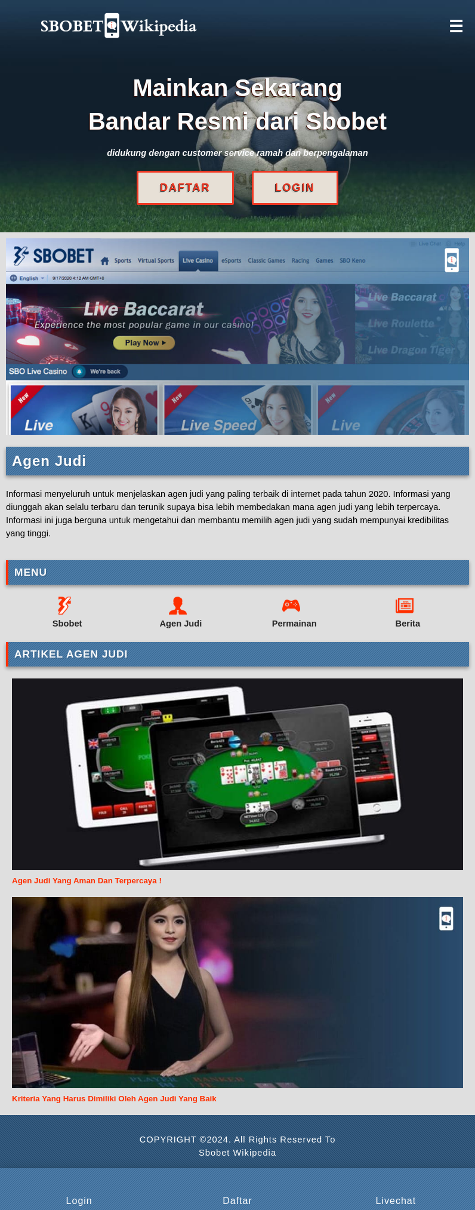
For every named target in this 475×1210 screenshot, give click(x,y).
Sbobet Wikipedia (237, 1152)
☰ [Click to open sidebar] (456, 27)
